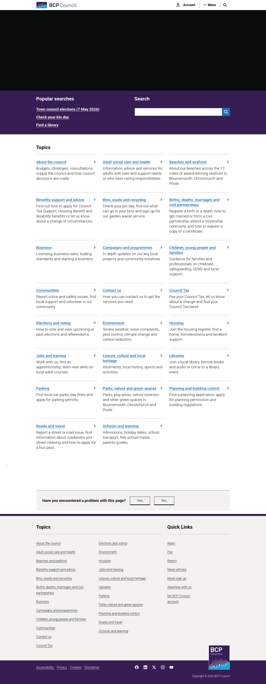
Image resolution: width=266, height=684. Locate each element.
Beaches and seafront (199, 162)
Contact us (133, 290)
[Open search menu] (225, 5)
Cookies (75, 667)
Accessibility (45, 667)
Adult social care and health (133, 162)
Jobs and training (66, 355)
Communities (66, 290)
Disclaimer (91, 667)
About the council (66, 162)
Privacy (62, 667)
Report (172, 561)
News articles (177, 569)
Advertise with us (179, 587)
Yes (140, 500)
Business (66, 247)
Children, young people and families (199, 250)
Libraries (199, 355)
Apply (171, 543)
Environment (133, 323)
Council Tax (199, 290)
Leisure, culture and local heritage (133, 358)
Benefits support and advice (66, 199)
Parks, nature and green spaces (133, 388)
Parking (66, 388)
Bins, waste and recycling (133, 199)
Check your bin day (52, 117)
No (164, 500)
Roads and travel (66, 426)
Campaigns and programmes (133, 247)
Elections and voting (66, 323)
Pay (170, 552)
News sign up (177, 578)
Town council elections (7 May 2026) (67, 109)
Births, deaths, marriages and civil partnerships (199, 202)
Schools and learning (133, 426)
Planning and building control (199, 388)
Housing (199, 323)
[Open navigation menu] (209, 5)
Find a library (47, 125)
